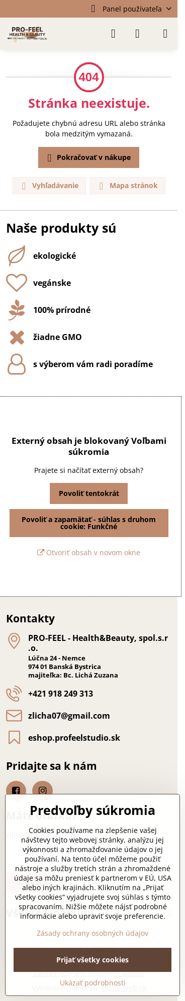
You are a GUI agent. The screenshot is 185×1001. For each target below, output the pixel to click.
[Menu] (165, 34)
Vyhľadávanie (48, 186)
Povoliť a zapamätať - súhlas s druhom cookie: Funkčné (89, 523)
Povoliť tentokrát (89, 493)
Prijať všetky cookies (92, 959)
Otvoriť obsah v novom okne (88, 552)
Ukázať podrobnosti (93, 982)
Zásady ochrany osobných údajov (92, 933)
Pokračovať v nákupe (87, 157)
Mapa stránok (127, 186)
